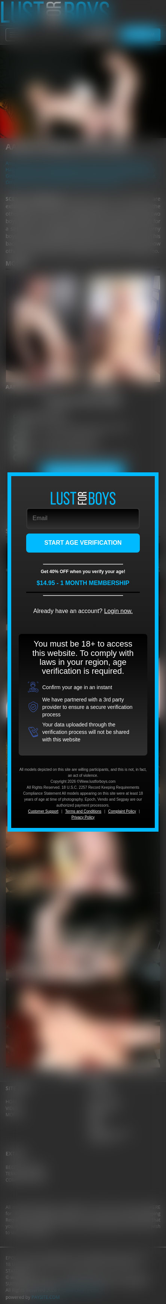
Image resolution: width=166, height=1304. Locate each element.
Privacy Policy (83, 817)
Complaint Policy (122, 811)
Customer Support (43, 811)
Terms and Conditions (83, 811)
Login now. (118, 611)
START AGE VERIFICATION (83, 543)
